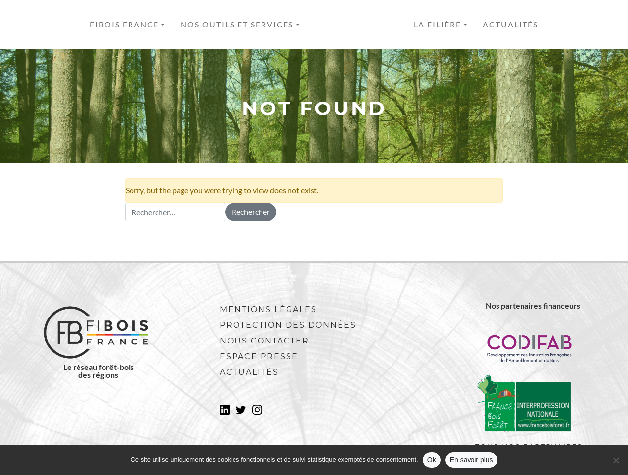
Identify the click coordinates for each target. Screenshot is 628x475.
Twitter (241, 413)
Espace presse (259, 356)
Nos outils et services (237, 24)
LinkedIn (225, 413)
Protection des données (288, 325)
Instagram (257, 413)
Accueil (357, 24)
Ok (431, 460)
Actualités (510, 24)
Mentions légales (268, 309)
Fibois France (124, 24)
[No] (616, 460)
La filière (437, 24)
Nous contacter (264, 340)
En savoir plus (471, 460)
